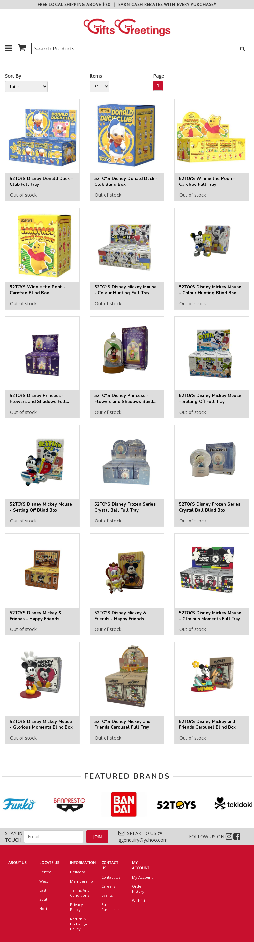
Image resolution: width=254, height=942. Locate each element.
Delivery (77, 871)
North (44, 908)
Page (158, 76)
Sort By (13, 76)
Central (45, 871)
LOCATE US (49, 862)
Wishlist (138, 900)
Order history (138, 889)
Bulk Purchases (110, 907)
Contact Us (110, 877)
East (42, 890)
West (43, 881)
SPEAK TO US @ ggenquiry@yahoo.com (143, 836)
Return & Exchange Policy (78, 923)
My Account (142, 877)
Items (96, 76)
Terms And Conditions (80, 893)
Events (107, 895)
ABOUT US (17, 862)
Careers (108, 886)
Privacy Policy (76, 907)
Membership (80, 881)
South (44, 899)
